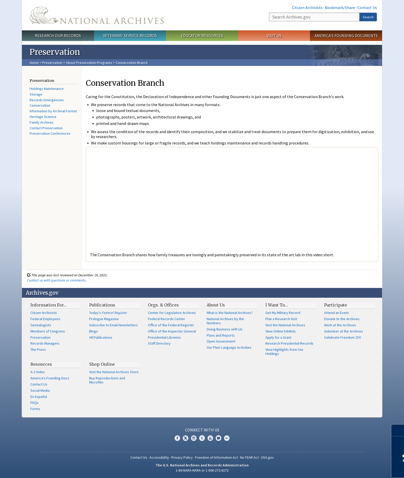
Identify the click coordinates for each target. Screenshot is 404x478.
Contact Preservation (46, 128)
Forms (35, 408)
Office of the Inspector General (172, 331)
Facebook (177, 438)
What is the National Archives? (230, 312)
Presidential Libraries (164, 337)
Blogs (93, 331)
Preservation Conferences (50, 133)
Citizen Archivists (307, 7)
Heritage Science (43, 116)
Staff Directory (159, 343)
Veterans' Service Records (130, 35)
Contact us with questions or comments (56, 280)
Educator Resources (202, 35)
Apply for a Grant (278, 337)
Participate (335, 305)
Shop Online (102, 364)
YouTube (210, 438)
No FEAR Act (249, 457)
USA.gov (267, 457)
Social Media (40, 390)
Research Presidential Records (289, 343)
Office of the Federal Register (171, 325)
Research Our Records (58, 35)
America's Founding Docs (49, 378)
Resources (41, 364)
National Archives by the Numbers (225, 321)
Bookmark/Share (340, 7)
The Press (38, 349)
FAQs (34, 402)
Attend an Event (336, 312)
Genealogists (40, 325)
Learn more (358, 468)
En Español (38, 396)
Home (34, 62)
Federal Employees (45, 319)
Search (368, 17)
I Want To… (276, 305)
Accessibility (159, 457)
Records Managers (45, 343)
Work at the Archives (340, 325)
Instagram (194, 438)
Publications (102, 305)
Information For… (48, 305)
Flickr (227, 438)
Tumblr (202, 438)
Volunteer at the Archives (343, 331)
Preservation (52, 62)
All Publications (100, 337)
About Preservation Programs (89, 62)
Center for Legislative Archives (172, 312)
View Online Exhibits (280, 331)
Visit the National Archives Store (114, 372)
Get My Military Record (282, 312)
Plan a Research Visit (281, 319)
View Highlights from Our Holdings (284, 351)
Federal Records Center (166, 319)
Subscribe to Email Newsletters (113, 325)
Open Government (221, 341)
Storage (36, 94)
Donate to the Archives (342, 319)
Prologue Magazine (104, 319)
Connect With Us (202, 429)
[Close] (398, 430)
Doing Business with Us (224, 329)
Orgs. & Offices (163, 305)
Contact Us (367, 7)
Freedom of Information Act (216, 457)
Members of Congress (47, 331)
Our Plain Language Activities (229, 347)
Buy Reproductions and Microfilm (107, 380)
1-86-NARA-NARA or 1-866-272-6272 (202, 470)
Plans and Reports (221, 335)
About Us (216, 305)
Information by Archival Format (53, 111)
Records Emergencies (47, 100)
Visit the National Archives (285, 325)
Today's (108, 312)
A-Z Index (37, 372)
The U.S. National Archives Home (97, 15)
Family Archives (42, 122)
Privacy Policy (182, 457)
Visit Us (274, 35)
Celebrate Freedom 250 (342, 337)
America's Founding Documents (346, 35)
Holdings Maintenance (47, 88)
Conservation (40, 105)
